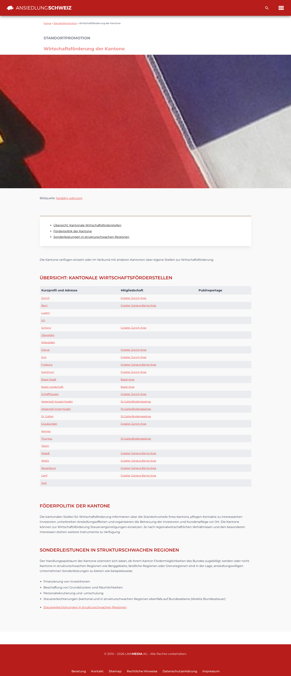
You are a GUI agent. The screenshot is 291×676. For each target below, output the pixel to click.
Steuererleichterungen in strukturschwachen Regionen (85, 607)
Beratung (78, 671)
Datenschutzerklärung (180, 671)
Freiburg (47, 364)
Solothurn (47, 372)
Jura (44, 483)
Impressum (211, 671)
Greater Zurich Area (133, 298)
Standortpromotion (65, 23)
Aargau (46, 431)
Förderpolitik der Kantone (72, 231)
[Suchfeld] (267, 8)
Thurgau (46, 438)
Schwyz (46, 327)
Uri (43, 320)
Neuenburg (48, 468)
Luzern (45, 313)
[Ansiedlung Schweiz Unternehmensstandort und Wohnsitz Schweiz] (38, 8)
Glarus (45, 349)
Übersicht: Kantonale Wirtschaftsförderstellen (87, 225)
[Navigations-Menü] (281, 7)
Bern (44, 305)
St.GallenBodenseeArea (136, 401)
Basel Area (127, 379)
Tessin (45, 446)
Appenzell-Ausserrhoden (57, 401)
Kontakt (130, 638)
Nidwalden (48, 342)
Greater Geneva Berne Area (138, 305)
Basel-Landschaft (52, 387)
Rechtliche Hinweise (142, 671)
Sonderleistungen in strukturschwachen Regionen (91, 237)
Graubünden (49, 423)
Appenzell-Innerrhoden (56, 409)
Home (47, 23)
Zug (43, 357)
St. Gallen (47, 416)
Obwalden (47, 335)
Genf (44, 475)
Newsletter (158, 638)
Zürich (45, 298)
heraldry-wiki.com (69, 198)
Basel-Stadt (48, 379)
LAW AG (136, 654)
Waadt (45, 453)
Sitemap (115, 671)
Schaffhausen (50, 394)
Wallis (45, 460)
